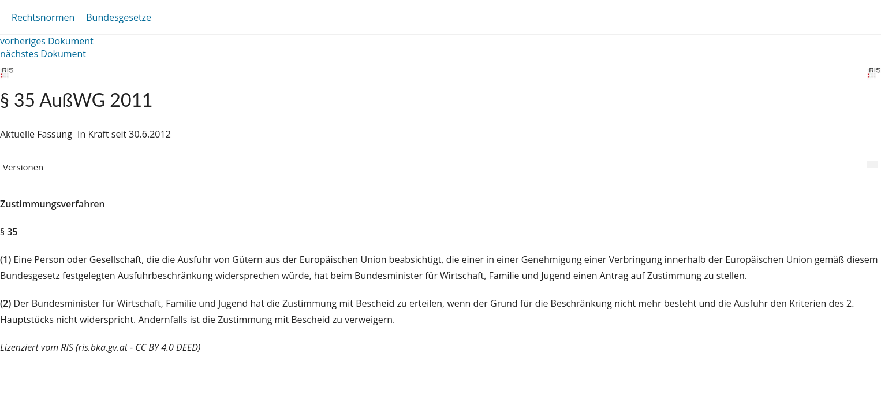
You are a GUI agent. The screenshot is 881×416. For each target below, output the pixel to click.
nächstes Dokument (43, 53)
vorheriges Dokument (47, 41)
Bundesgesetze (118, 17)
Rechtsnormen (43, 17)
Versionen (23, 167)
